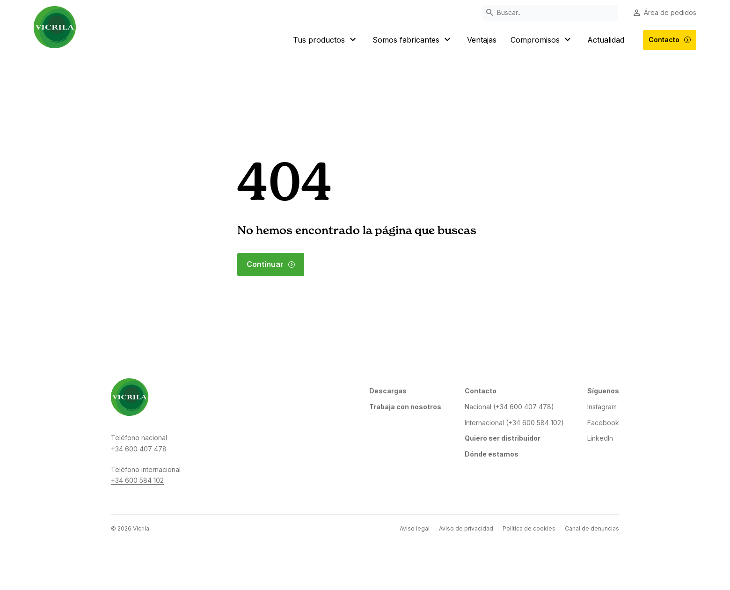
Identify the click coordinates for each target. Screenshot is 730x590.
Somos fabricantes (412, 40)
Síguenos (603, 391)
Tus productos (325, 40)
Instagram (602, 407)
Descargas (388, 391)
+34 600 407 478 (139, 449)
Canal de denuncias (592, 528)
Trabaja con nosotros (405, 407)
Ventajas (481, 39)
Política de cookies (529, 528)
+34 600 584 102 (137, 480)
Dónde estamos (491, 454)
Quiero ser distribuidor (502, 438)
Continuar (271, 264)
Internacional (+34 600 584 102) (514, 423)
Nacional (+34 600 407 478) (509, 407)
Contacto (670, 40)
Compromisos (542, 40)
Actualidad (605, 39)
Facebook (603, 423)
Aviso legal (415, 528)
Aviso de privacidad (466, 528)
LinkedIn (600, 438)
